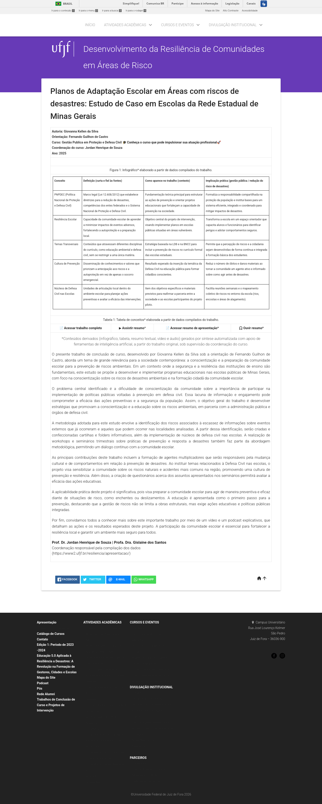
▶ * (132, 328)
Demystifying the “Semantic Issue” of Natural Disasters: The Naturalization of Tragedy (152, 728)
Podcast (42, 683)
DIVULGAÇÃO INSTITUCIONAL (232, 25)
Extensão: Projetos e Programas (103, 628)
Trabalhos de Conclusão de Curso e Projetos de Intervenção (56, 705)
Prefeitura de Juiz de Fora (146, 781)
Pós (39, 688)
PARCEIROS (138, 758)
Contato (42, 639)
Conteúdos (138, 692)
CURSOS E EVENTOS (177, 25)
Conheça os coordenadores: (54, 628)
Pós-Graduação (94, 728)
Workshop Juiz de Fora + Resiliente (151, 681)
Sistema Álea (93, 782)
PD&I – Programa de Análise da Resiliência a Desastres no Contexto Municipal (105, 675)
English (136, 716)
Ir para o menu (88, 10)
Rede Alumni (46, 694)
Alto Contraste (231, 10)
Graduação (92, 776)
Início (90, 25)
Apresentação (46, 622)
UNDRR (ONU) (140, 763)
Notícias (136, 752)
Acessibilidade (250, 10)
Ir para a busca (112, 10)
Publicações (139, 746)
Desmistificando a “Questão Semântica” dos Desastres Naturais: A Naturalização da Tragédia (152, 704)
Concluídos (138, 628)
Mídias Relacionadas (143, 740)
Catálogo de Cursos (50, 634)
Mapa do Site (212, 10)
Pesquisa (91, 699)
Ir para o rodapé (136, 10)
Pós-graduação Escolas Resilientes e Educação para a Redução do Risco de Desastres (106, 740)
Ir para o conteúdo (63, 10)
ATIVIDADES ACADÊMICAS (102, 622)
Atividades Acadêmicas (125, 25)
